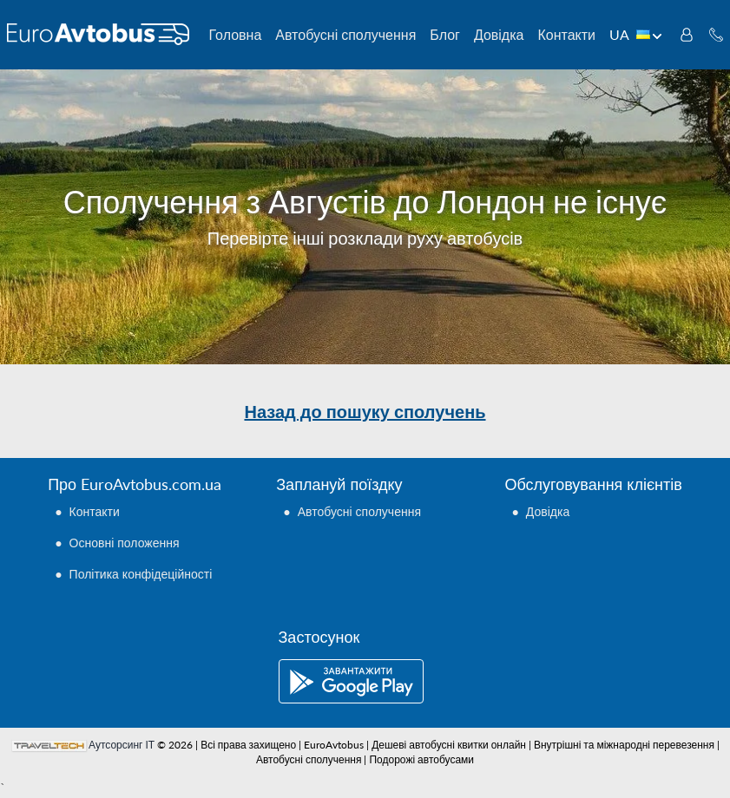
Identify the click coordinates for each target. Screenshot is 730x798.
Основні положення (124, 542)
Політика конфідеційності (141, 573)
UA (635, 34)
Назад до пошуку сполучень (364, 411)
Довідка (499, 34)
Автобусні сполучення (345, 34)
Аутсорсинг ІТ (122, 744)
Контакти (566, 34)
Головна (235, 34)
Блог (445, 34)
